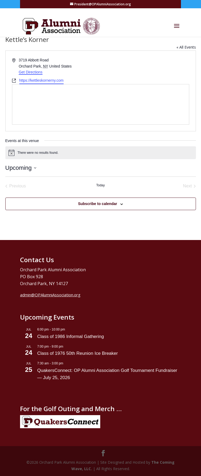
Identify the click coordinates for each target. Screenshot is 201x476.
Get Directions (30, 72)
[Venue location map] (100, 104)
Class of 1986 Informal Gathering (70, 336)
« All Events (186, 47)
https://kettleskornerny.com (41, 80)
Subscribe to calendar (97, 204)
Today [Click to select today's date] (100, 185)
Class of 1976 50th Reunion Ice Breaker (77, 353)
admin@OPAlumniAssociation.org (50, 294)
